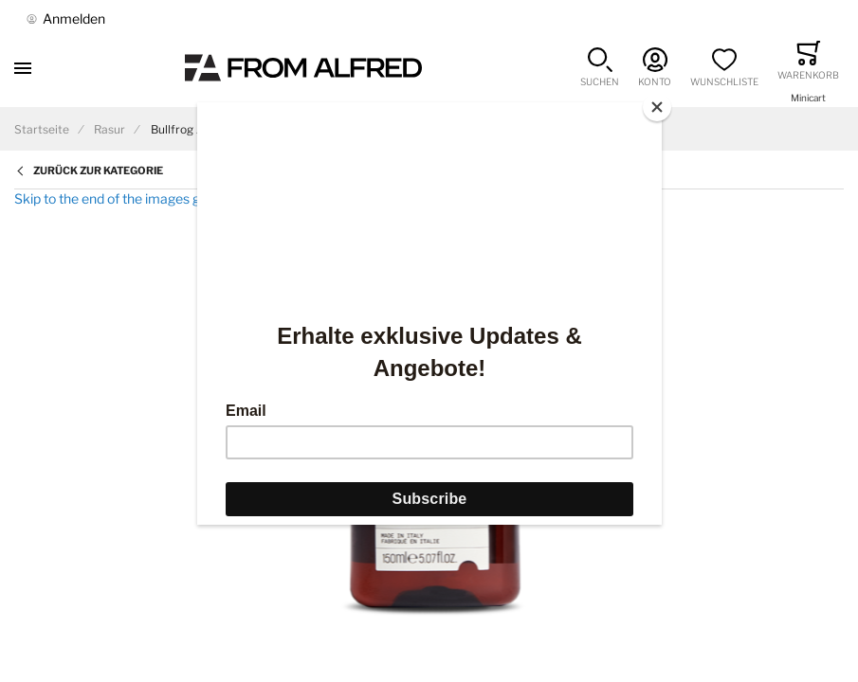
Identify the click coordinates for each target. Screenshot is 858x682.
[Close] (657, 107)
